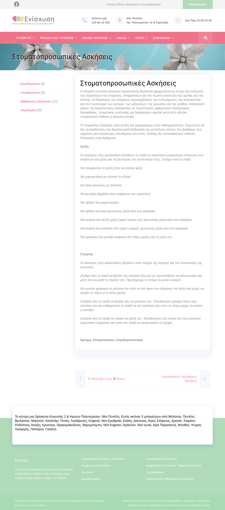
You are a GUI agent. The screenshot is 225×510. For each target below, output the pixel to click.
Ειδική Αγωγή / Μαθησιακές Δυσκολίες (170, 478)
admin (100, 69)
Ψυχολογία (28, 110)
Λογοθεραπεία (30, 92)
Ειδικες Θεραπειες (95, 38)
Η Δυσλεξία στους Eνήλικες (106, 379)
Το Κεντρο (23, 38)
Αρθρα (139, 38)
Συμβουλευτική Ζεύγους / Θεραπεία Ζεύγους (174, 465)
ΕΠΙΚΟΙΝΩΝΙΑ (198, 4)
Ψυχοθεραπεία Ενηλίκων (161, 458)
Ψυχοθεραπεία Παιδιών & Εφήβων (103, 458)
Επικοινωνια (161, 38)
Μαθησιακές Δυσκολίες (36, 101)
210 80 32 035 (101, 22)
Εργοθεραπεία (30, 83)
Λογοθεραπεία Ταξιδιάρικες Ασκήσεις (179, 378)
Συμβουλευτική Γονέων (96, 465)
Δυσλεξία (87, 472)
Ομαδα (122, 38)
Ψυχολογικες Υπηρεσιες (57, 38)
